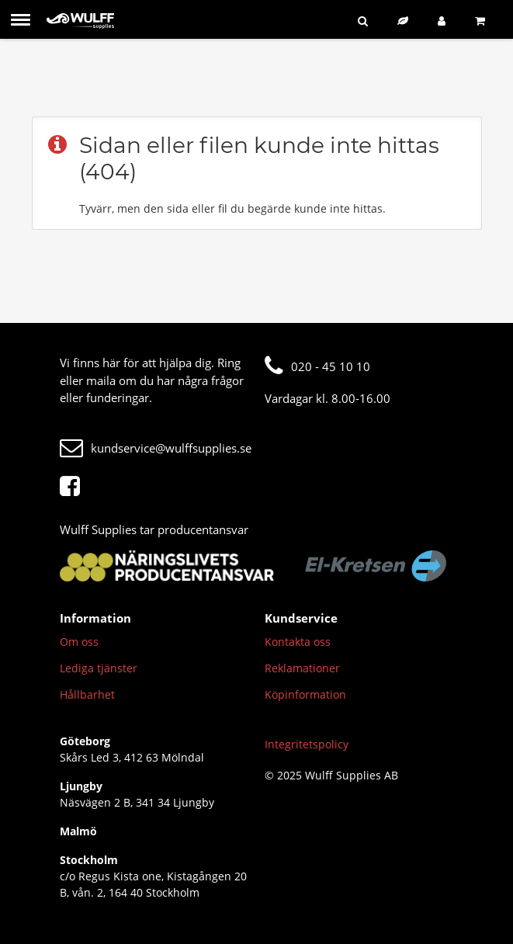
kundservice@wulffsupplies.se (155, 448)
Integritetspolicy (306, 744)
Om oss (79, 641)
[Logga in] (444, 20)
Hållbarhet (87, 694)
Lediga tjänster (98, 668)
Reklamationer (302, 668)
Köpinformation (305, 694)
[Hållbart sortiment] (406, 20)
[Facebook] (74, 487)
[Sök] (366, 20)
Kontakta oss (298, 641)
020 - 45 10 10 (317, 366)
